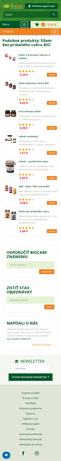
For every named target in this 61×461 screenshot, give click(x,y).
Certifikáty (30, 403)
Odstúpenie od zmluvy (30, 444)
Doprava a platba (30, 392)
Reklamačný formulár (30, 439)
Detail (52, 74)
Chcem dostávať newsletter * (30, 377)
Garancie (30, 413)
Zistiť (49, 306)
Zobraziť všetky (41, 344)
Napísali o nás (30, 418)
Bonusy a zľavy (31, 398)
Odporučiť (46, 271)
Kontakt (30, 429)
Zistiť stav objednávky (19, 290)
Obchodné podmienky (30, 434)
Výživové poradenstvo (30, 408)
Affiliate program (30, 423)
